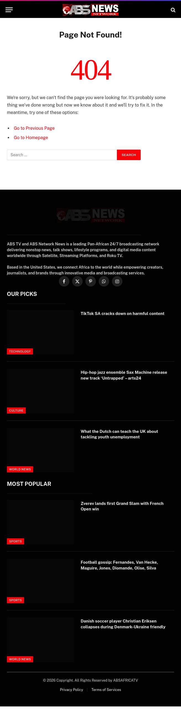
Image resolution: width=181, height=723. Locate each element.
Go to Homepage (31, 137)
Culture (16, 410)
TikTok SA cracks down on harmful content (122, 313)
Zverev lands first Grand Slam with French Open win (122, 506)
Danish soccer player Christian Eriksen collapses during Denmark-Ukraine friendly (123, 624)
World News (20, 469)
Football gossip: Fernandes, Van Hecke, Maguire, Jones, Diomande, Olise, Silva (119, 565)
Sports (15, 541)
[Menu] (9, 10)
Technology (20, 351)
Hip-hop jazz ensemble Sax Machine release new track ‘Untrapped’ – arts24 (124, 375)
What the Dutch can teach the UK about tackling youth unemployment (119, 434)
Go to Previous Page (34, 128)
